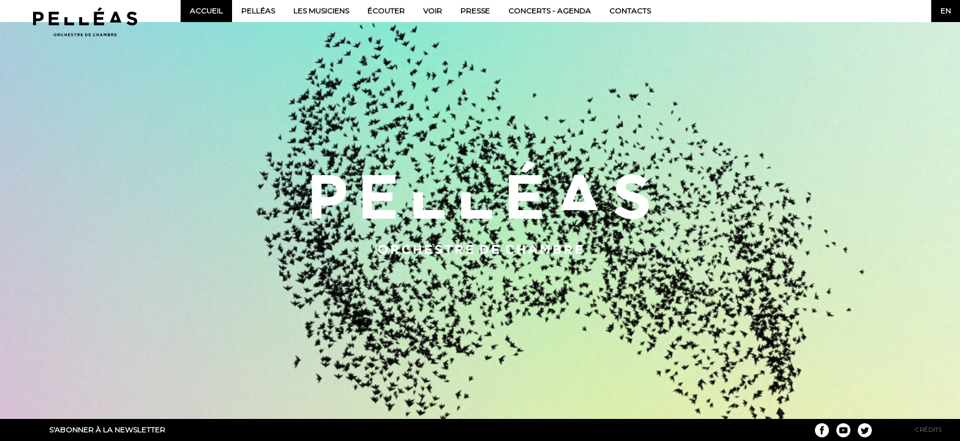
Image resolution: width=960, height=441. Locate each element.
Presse (475, 10)
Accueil (206, 10)
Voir (432, 10)
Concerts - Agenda (549, 10)
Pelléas (258, 10)
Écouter (386, 10)
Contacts (630, 10)
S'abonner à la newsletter (107, 429)
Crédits (928, 430)
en (945, 10)
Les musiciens (321, 10)
